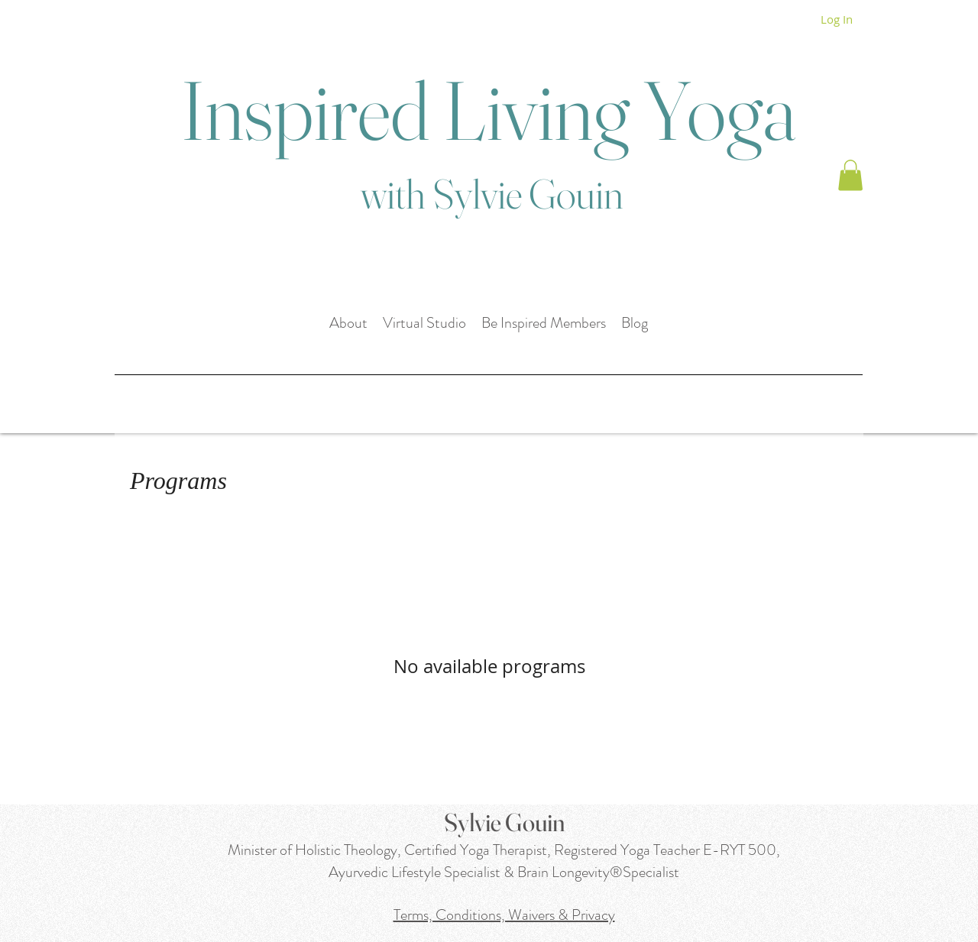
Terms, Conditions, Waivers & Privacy (504, 915)
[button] (850, 175)
